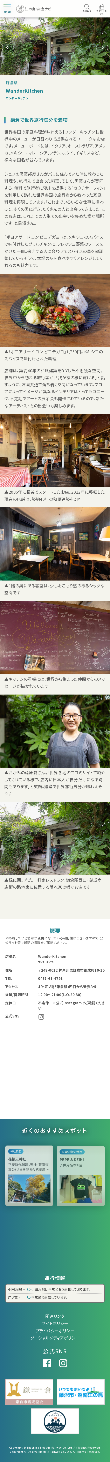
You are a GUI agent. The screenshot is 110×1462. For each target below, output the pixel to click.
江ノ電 (14, 1297)
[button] (102, 47)
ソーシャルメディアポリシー (55, 1338)
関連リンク (55, 1316)
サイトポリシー (55, 1323)
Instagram (41, 1017)
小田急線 (16, 1289)
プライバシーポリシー (55, 1331)
